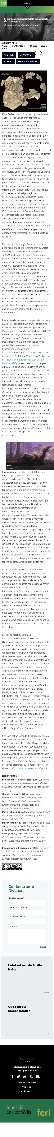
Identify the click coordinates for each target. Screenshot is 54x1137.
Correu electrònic (17, 916)
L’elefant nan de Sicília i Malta (25, 967)
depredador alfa (27, 61)
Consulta (12, 926)
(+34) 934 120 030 (27, 1070)
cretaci (8, 55)
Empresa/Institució (18, 907)
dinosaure (25, 55)
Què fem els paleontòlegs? (19, 1009)
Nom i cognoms (16, 898)
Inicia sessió (27, 1091)
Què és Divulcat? (27, 1082)
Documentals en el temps (27, 768)
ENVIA (43, 947)
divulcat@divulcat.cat (27, 1067)
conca (7, 61)
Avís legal (27, 1087)
